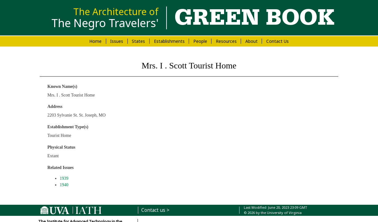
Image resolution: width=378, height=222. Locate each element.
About (251, 41)
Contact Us (277, 41)
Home (95, 41)
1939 (64, 178)
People (200, 41)
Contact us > (155, 210)
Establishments (169, 41)
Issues (116, 41)
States (138, 41)
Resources (226, 41)
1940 (64, 185)
